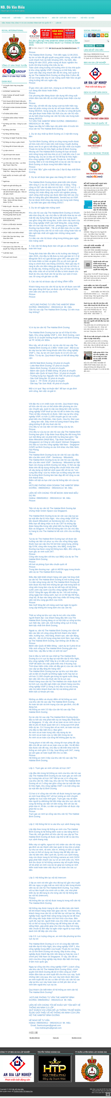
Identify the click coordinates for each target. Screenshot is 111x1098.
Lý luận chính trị (8, 150)
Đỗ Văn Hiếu (107, 1089)
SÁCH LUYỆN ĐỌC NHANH (12, 224)
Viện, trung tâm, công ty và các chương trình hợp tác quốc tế (28, 22)
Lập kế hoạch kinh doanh (11, 155)
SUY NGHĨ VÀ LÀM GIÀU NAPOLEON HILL (11, 219)
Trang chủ (56, 1037)
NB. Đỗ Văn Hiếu (13, 7)
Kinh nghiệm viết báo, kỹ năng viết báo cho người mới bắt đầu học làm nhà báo (96, 321)
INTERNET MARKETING (11, 91)
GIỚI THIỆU (19, 17)
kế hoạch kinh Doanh (10, 257)
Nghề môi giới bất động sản (12, 185)
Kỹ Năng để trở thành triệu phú (13, 146)
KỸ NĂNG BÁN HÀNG (10, 114)
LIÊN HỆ (58, 23)
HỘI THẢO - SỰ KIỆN (87, 18)
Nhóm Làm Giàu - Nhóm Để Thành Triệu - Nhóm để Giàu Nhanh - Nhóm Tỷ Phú (14, 200)
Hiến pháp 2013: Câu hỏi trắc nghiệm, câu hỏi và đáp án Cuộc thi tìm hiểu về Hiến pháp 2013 (100, 356)
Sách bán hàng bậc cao (11, 242)
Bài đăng (99, 46)
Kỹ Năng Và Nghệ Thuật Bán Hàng (14, 138)
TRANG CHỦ (6, 18)
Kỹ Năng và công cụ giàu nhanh (14, 142)
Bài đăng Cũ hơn (76, 1037)
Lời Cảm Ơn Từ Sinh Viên (11, 159)
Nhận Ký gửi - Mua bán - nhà (13, 206)
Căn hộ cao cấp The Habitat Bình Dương (64, 48)
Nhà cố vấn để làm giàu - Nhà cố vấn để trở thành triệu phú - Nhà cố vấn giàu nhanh (14, 192)
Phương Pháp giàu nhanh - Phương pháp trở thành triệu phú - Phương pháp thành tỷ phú (14, 213)
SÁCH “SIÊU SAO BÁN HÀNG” (13, 232)
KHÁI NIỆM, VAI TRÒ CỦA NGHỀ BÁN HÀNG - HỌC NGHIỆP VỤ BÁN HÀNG (96, 287)
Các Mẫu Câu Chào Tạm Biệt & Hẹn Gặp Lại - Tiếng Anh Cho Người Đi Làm (96, 228)
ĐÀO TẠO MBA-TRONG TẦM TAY (38, 17)
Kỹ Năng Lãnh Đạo (9, 129)
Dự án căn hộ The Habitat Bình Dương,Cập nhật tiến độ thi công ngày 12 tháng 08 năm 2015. (54, 43)
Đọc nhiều (89, 46)
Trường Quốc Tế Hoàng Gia (23, 1091)
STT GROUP (107, 1091)
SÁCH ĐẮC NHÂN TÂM (11, 228)
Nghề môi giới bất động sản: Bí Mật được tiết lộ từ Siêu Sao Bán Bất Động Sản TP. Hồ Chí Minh (100, 206)
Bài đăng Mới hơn (35, 1037)
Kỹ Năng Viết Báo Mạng (11, 134)
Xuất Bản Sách (8, 253)
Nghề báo (6, 181)
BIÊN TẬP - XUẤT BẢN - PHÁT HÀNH (65, 17)
